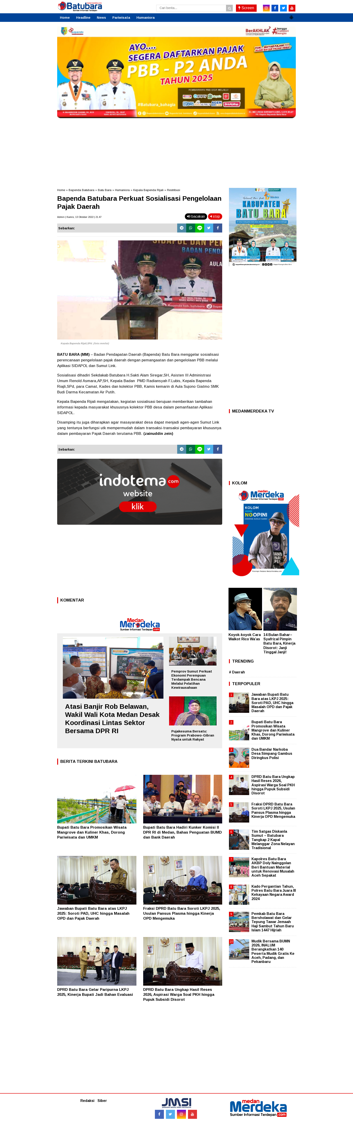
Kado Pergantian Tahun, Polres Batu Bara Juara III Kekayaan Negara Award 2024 (273, 893)
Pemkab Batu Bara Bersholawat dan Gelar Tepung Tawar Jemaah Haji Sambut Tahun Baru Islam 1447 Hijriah (272, 922)
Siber (102, 1101)
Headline (83, 17)
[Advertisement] (176, 151)
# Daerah (237, 672)
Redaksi (87, 1101)
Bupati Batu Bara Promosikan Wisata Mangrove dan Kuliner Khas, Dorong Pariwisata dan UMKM (92, 832)
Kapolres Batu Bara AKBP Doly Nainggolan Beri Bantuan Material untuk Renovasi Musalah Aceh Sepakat (272, 867)
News (101, 17)
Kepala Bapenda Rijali (148, 190)
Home (65, 17)
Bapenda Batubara (81, 190)
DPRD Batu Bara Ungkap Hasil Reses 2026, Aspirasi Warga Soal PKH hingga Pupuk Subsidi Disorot (178, 994)
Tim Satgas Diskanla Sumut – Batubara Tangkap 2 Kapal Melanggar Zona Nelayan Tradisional (273, 840)
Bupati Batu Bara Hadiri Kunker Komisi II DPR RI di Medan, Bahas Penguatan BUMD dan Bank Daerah (182, 832)
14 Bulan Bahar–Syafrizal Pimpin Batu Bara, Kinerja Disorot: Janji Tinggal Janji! (279, 643)
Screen (246, 8)
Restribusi (173, 190)
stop (215, 216)
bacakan (196, 216)
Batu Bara (104, 190)
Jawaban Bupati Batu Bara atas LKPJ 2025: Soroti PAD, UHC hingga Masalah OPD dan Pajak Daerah (93, 913)
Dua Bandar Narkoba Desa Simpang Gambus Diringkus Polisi (271, 753)
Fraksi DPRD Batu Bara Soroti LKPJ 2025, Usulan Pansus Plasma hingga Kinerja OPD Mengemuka (181, 913)
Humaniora (145, 17)
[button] (291, 15)
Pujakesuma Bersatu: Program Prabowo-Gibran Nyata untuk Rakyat (192, 735)
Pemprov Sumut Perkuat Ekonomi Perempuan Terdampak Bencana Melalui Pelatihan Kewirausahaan (191, 679)
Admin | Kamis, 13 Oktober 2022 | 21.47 (79, 217)
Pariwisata (121, 17)
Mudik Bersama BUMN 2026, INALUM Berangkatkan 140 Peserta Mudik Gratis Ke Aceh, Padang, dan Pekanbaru (272, 951)
